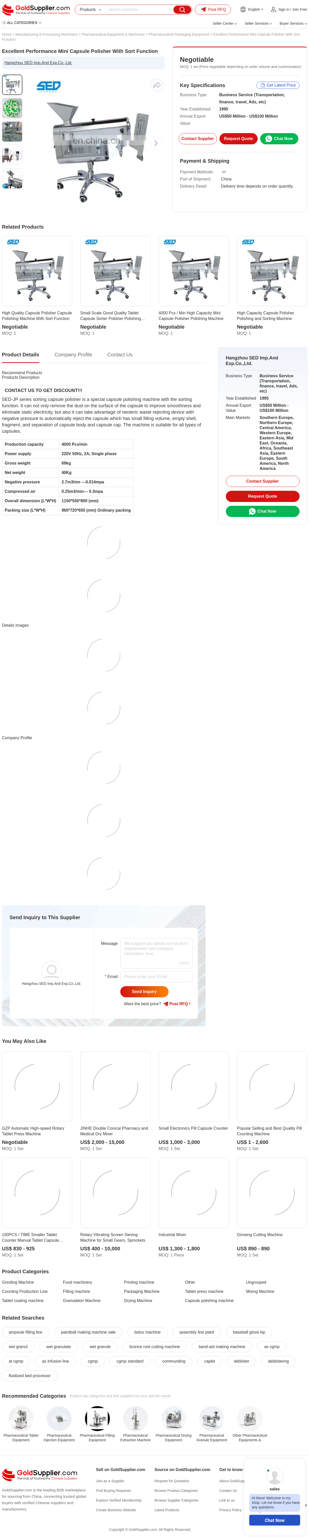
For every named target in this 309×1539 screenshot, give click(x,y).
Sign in (283, 9)
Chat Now (275, 1520)
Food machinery (77, 1282)
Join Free (299, 9)
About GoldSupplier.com (238, 1481)
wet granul (18, 1347)
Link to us (227, 1500)
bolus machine (147, 1332)
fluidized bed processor (30, 1376)
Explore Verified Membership (119, 1500)
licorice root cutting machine (154, 1347)
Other (190, 1282)
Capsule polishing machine (209, 1300)
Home (6, 34)
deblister (241, 1361)
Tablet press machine (204, 1291)
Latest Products (167, 1510)
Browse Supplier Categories (177, 1500)
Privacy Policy (230, 1510)
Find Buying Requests (113, 1491)
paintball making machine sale (88, 1332)
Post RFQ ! (176, 1003)
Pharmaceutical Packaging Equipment (179, 34)
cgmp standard (129, 1361)
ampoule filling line (25, 1332)
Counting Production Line (25, 1291)
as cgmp (271, 1347)
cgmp (93, 1361)
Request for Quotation (172, 1481)
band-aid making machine (222, 1347)
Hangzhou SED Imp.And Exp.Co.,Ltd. (38, 63)
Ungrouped (256, 1282)
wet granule (100, 1347)
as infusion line (55, 1361)
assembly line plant (197, 1332)
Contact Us (228, 1491)
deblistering (278, 1361)
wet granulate (58, 1347)
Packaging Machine (142, 1291)
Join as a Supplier (110, 1481)
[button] (156, 143)
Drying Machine (138, 1300)
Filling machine (76, 1291)
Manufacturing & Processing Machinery (47, 34)
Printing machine (139, 1282)
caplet (209, 1361)
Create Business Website (116, 1510)
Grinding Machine (18, 1282)
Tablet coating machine (23, 1300)
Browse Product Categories (176, 1491)
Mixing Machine (260, 1291)
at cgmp (16, 1361)
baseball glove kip (249, 1332)
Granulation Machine (82, 1300)
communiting (173, 1361)
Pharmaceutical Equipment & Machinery (113, 34)
